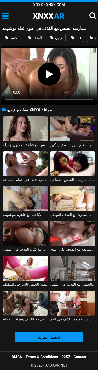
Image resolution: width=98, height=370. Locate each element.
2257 (66, 357)
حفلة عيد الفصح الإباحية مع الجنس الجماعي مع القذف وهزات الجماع (25, 319)
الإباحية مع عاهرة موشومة (22, 214)
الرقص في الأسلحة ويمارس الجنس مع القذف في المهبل (72, 284)
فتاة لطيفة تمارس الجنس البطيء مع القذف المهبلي (72, 214)
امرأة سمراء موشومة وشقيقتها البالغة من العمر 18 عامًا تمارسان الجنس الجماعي (72, 180)
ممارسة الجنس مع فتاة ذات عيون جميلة (25, 145)
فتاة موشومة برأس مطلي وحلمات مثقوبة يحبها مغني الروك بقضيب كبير (72, 145)
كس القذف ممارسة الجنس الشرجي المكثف (25, 284)
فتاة (76, 38)
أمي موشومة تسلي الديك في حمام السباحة (25, 180)
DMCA (17, 357)
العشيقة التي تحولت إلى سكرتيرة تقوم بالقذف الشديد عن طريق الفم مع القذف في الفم (72, 319)
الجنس (12, 38)
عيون (56, 38)
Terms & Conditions (42, 357)
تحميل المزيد (49, 337)
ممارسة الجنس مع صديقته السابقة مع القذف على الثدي (72, 249)
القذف (35, 38)
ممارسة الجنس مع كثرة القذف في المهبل (25, 249)
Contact (79, 357)
